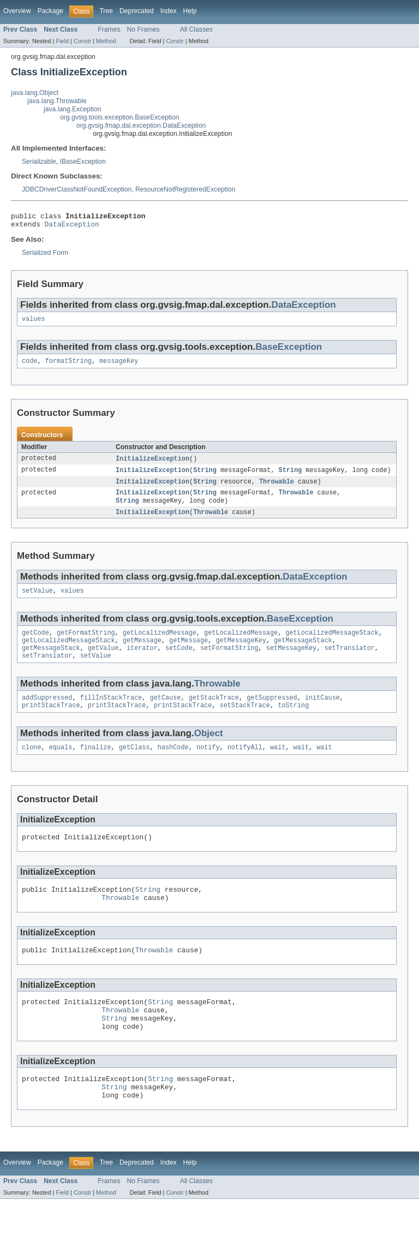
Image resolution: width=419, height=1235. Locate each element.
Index (168, 11)
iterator (142, 661)
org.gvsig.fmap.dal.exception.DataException (141, 125)
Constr (82, 41)
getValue (103, 661)
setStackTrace (244, 722)
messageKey (118, 366)
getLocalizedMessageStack (332, 644)
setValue (37, 600)
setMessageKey (291, 661)
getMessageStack (303, 652)
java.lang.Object (34, 93)
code (29, 366)
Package (50, 11)
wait (277, 765)
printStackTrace (51, 722)
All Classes (196, 29)
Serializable (39, 161)
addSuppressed (47, 713)
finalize (95, 765)
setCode (179, 661)
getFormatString (86, 644)
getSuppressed (272, 713)
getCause (165, 713)
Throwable (276, 488)
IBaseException (83, 161)
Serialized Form (45, 256)
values (33, 323)
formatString (68, 366)
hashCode (173, 765)
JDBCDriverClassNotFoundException (76, 189)
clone (31, 765)
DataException (72, 227)
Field (62, 41)
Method (106, 41)
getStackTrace (214, 713)
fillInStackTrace (111, 713)
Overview (17, 11)
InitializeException (152, 464)
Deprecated (136, 11)
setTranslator (349, 661)
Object (208, 750)
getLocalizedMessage (159, 644)
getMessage (142, 652)
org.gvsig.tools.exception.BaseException (119, 117)
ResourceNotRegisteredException (185, 189)
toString (293, 722)
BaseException (288, 351)
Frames (109, 29)
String (205, 476)
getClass (134, 765)
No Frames (143, 29)
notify (208, 765)
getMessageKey (241, 652)
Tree (106, 11)
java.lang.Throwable (57, 101)
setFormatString (229, 661)
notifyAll (245, 765)
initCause (322, 713)
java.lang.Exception (72, 109)
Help (190, 11)
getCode (35, 644)
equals (61, 765)
